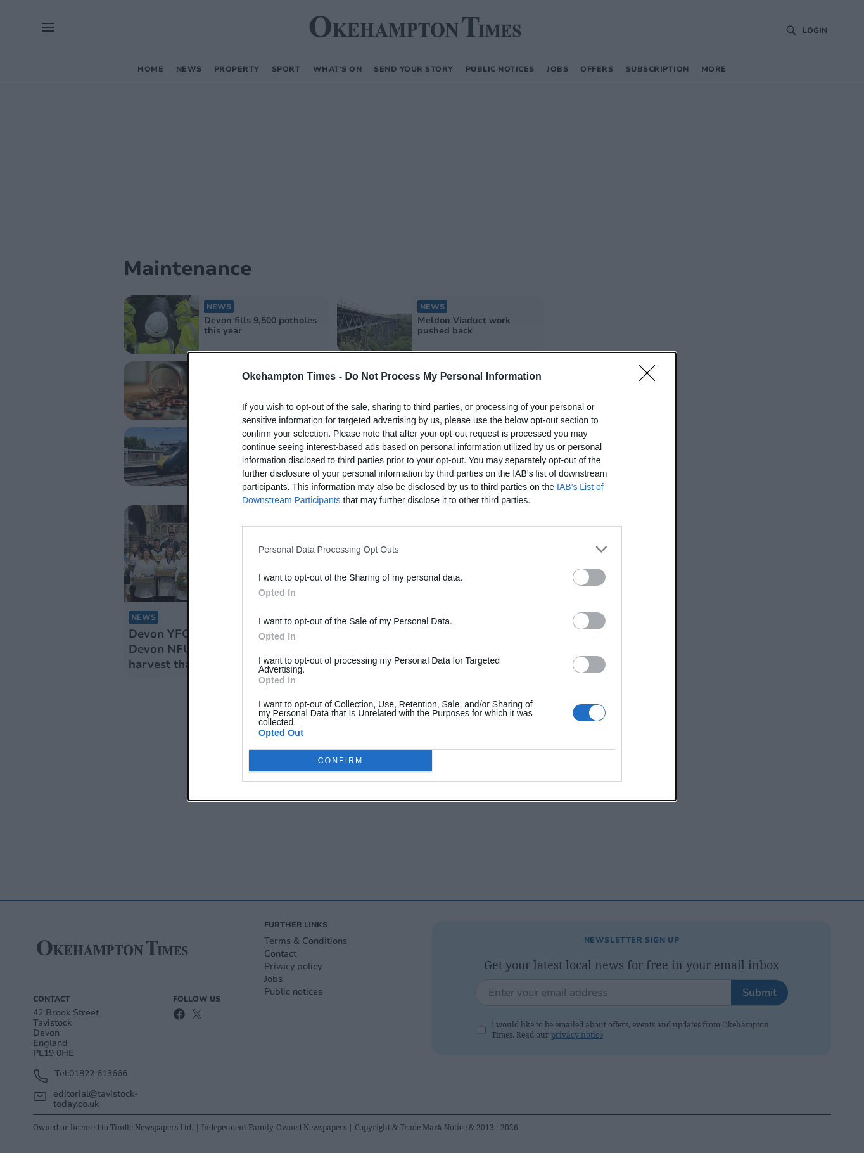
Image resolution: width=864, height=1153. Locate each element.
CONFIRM (340, 761)
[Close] (651, 377)
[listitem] (432, 549)
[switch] (589, 577)
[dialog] (432, 576)
